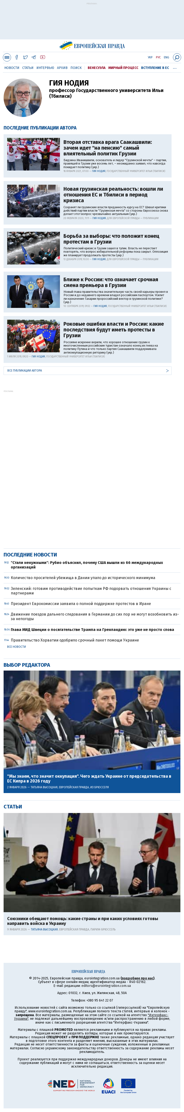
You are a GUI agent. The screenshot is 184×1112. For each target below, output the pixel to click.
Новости (11, 68)
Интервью (45, 68)
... (175, 67)
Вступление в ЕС (155, 68)
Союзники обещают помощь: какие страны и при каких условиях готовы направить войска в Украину (82, 921)
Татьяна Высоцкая (44, 787)
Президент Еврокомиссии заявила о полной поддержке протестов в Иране (81, 603)
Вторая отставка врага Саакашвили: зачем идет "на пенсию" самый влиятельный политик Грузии (107, 148)
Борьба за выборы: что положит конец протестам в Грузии (111, 239)
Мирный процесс (123, 68)
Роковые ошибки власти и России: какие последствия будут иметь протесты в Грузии (113, 330)
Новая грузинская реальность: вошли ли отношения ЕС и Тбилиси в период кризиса (113, 195)
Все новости (16, 646)
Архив (62, 68)
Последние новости (30, 554)
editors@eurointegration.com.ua (106, 986)
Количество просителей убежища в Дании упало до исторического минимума (83, 577)
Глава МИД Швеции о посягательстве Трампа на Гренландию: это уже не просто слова (92, 629)
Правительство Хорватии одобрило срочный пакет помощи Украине (75, 640)
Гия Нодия (98, 171)
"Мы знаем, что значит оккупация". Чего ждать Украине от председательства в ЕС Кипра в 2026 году (89, 779)
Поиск (76, 68)
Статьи (28, 68)
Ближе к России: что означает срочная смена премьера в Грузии (110, 282)
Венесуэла (96, 68)
